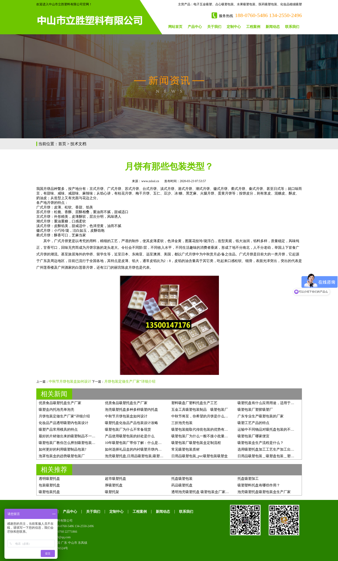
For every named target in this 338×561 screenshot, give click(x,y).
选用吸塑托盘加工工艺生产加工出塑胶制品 (271, 449)
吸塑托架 (112, 492)
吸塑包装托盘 (49, 492)
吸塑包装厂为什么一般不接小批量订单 (201, 436)
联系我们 (292, 27)
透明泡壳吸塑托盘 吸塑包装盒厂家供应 (201, 492)
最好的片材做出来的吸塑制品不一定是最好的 (74, 436)
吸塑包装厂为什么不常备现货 (128, 429)
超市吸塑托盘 (115, 478)
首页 (62, 144)
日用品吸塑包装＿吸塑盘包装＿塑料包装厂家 (273, 456)
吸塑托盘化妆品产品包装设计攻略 (131, 423)
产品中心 (195, 27)
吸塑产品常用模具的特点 (58, 429)
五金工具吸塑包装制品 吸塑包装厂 (199, 409)
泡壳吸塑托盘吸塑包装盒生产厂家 (264, 492)
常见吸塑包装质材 (185, 449)
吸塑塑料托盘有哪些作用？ (259, 485)
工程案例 (253, 27)
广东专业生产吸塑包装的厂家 (261, 416)
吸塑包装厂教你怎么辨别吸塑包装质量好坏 (72, 443)
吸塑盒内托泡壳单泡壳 (56, 409)
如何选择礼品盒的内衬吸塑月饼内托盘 (135, 449)
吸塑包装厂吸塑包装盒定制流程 (196, 443)
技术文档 (78, 144)
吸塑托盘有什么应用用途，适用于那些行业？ (273, 403)
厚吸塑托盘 (114, 485)
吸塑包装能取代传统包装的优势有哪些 (201, 429)
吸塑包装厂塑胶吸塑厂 (255, 409)
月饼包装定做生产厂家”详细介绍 (129, 381)
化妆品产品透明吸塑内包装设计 (63, 423)
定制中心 (234, 27)
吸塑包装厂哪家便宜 (253, 436)
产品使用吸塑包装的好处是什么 (130, 436)
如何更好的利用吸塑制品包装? (62, 449)
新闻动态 (273, 27)
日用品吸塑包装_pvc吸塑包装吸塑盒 (199, 456)
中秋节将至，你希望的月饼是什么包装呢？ (205, 416)
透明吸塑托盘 (49, 478)
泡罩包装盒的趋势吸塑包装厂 (62, 456)
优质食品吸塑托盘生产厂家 (60, 403)
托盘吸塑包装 (182, 478)
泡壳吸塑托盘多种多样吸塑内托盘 (131, 409)
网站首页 (175, 27)
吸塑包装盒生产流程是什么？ (261, 443)
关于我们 (214, 27)
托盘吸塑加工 (248, 478)
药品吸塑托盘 (182, 485)
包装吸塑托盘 (49, 485)
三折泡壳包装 (182, 423)
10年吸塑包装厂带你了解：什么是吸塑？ (137, 443)
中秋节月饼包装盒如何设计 (70, 381)
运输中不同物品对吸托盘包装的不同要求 (269, 429)
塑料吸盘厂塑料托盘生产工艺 (194, 403)
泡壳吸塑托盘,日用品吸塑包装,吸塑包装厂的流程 (143, 456)
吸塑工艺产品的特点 (253, 423)
